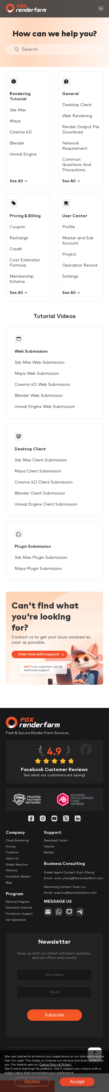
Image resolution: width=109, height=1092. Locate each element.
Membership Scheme (22, 281)
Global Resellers (17, 870)
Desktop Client (75, 106)
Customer (13, 858)
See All (19, 182)
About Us (12, 864)
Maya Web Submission (37, 377)
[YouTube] (54, 825)
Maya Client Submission (38, 476)
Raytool (49, 858)
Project (67, 256)
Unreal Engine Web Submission (45, 410)
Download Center (56, 846)
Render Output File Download (79, 130)
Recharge (19, 240)
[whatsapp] (59, 918)
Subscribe (54, 1022)
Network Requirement (72, 146)
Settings (68, 278)
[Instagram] (43, 825)
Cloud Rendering (18, 846)
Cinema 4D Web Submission (43, 388)
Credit (16, 251)
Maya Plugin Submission (38, 574)
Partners (12, 876)
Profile (66, 229)
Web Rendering (75, 117)
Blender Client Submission (40, 498)
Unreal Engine (23, 150)
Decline (32, 1081)
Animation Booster (19, 883)
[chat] (70, 918)
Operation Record (78, 267)
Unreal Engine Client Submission (46, 509)
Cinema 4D (21, 128)
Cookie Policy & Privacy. (56, 1064)
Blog (9, 889)
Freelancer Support (20, 920)
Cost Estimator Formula (25, 264)
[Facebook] (31, 825)
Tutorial (49, 852)
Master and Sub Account (76, 242)
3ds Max (18, 106)
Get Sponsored (16, 926)
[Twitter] (66, 825)
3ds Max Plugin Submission (41, 563)
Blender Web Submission (39, 399)
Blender (17, 139)
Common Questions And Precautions (74, 165)
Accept (77, 1081)
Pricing (11, 852)
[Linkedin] (78, 825)
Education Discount (20, 914)
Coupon (17, 229)
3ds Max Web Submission (40, 366)
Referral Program (18, 908)
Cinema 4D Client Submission (44, 487)
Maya (15, 117)
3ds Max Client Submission (41, 465)
